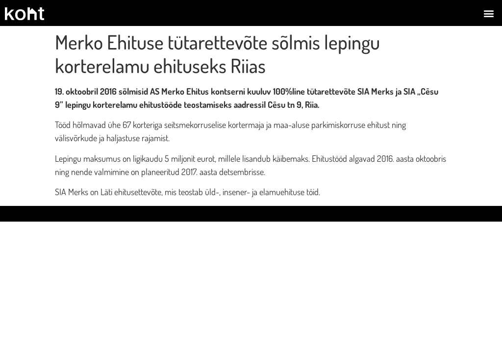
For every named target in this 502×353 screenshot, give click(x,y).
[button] (489, 13)
